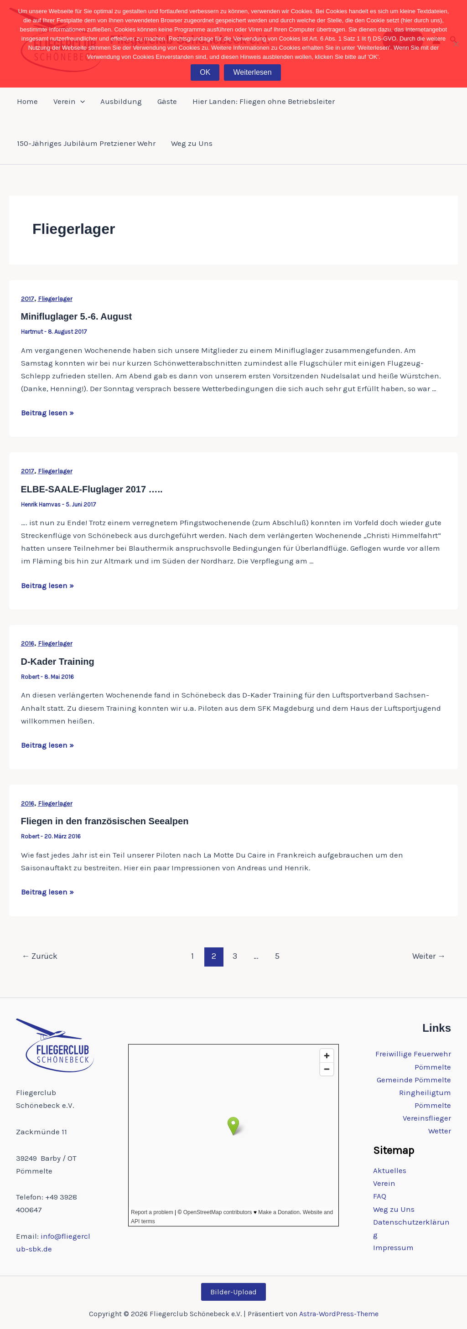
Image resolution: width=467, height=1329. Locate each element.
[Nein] (455, 43)
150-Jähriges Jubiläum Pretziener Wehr (86, 143)
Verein (69, 101)
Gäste (167, 101)
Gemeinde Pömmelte (414, 1079)
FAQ (379, 1195)
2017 (27, 299)
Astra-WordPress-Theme (339, 1313)
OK (205, 72)
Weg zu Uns (192, 143)
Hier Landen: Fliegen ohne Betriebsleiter (263, 101)
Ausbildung (121, 101)
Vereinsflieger (427, 1117)
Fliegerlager (55, 299)
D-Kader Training (57, 662)
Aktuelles (389, 1170)
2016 (27, 643)
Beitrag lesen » (47, 412)
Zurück (39, 956)
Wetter (439, 1130)
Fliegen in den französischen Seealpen (105, 821)
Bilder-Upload (233, 1292)
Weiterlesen (252, 72)
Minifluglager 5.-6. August (76, 316)
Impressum (393, 1247)
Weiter (429, 956)
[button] (80, 101)
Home (27, 101)
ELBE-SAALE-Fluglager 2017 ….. (92, 489)
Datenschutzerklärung (411, 1228)
